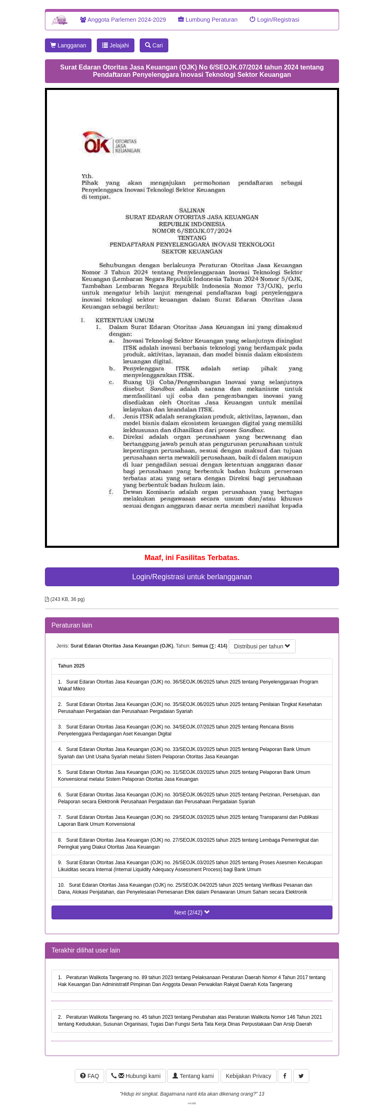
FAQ (89, 1076)
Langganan (68, 45)
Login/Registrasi (274, 19)
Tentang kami (193, 1076)
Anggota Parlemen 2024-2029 (123, 19)
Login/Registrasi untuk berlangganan (192, 577)
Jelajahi (115, 45)
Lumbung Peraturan (207, 19)
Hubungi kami (136, 1076)
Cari (154, 45)
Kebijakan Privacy (248, 1076)
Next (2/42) (192, 912)
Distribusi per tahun (262, 646)
